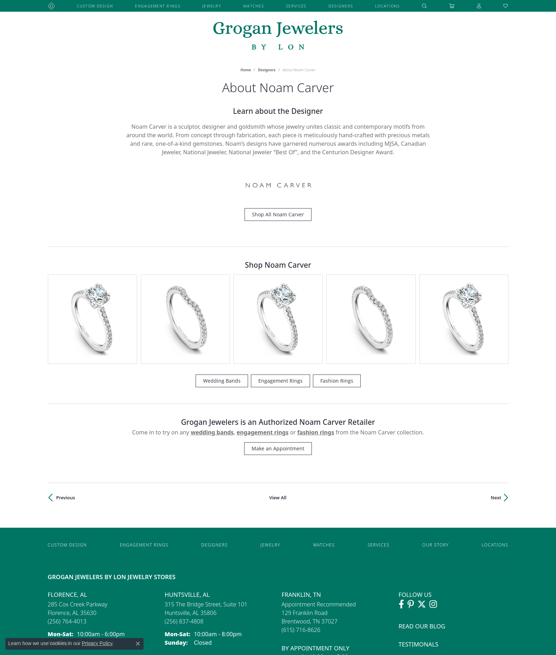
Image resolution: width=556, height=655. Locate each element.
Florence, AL (67, 521)
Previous (65, 424)
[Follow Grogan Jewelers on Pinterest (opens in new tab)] (411, 531)
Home (246, 69)
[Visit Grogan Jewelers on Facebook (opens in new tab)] (401, 531)
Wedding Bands (222, 307)
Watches (253, 6)
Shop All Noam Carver (278, 214)
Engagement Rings (157, 6)
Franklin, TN (301, 521)
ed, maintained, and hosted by (290, 647)
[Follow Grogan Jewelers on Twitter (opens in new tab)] (421, 531)
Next (496, 424)
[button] (424, 6)
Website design (238, 647)
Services (296, 6)
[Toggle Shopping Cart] (452, 6)
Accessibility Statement (378, 647)
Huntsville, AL (187, 521)
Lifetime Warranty (428, 589)
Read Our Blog (422, 553)
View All (278, 424)
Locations (387, 6)
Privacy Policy (420, 647)
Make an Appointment (278, 375)
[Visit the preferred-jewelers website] (278, 629)
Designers (340, 6)
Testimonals (419, 571)
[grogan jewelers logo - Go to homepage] (278, 36)
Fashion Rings (336, 307)
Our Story (435, 472)
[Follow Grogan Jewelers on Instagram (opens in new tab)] (433, 531)
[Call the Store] (67, 549)
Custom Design (95, 6)
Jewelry (211, 6)
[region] (278, 282)
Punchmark (337, 647)
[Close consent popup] (138, 644)
